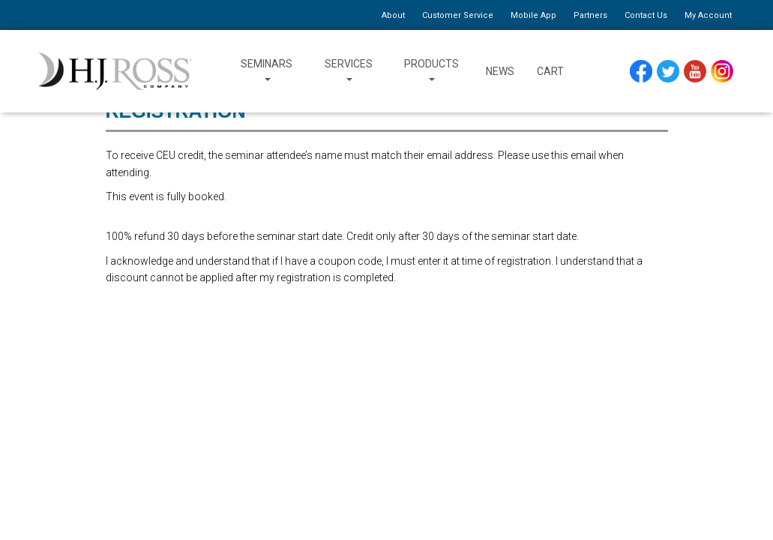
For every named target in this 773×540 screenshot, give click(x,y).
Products (431, 71)
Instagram (723, 70)
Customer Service (457, 15)
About (393, 15)
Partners (590, 15)
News (500, 71)
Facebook (643, 70)
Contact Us (646, 15)
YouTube (697, 70)
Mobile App (533, 15)
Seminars (266, 71)
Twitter (670, 70)
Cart (550, 71)
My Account (708, 15)
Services (349, 71)
